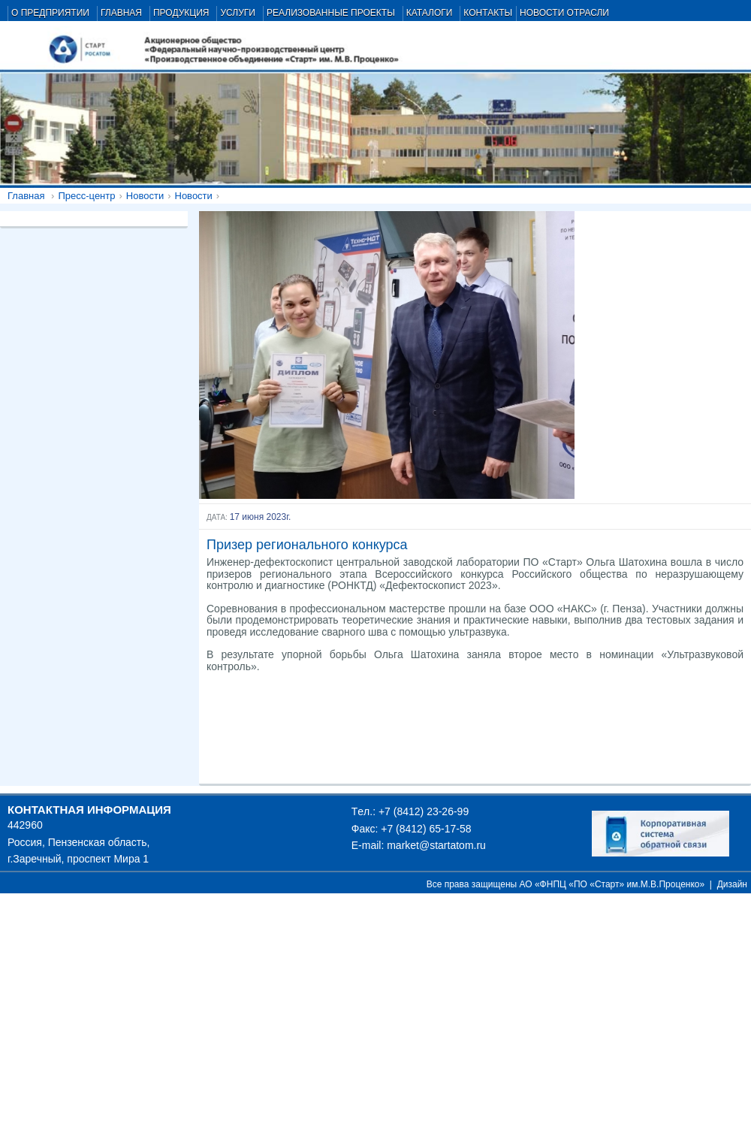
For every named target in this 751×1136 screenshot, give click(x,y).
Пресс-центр (86, 195)
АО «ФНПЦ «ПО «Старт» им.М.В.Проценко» (612, 884)
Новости (145, 195)
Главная (26, 195)
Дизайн (732, 884)
